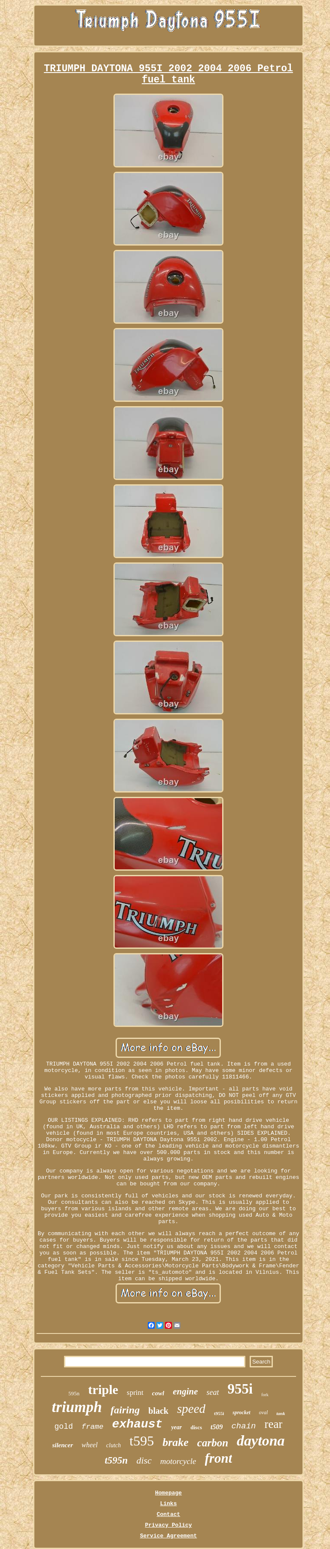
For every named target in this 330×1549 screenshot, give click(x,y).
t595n (116, 1460)
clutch (113, 1445)
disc (143, 1460)
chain (243, 1426)
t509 (217, 1427)
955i (240, 1389)
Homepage (168, 1493)
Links (168, 1503)
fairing (125, 1409)
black (158, 1410)
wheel (90, 1445)
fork (265, 1394)
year (176, 1427)
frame (93, 1427)
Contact (168, 1514)
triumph (77, 1407)
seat (213, 1392)
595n (73, 1393)
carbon (212, 1443)
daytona (260, 1441)
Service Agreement (168, 1536)
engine (185, 1391)
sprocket (241, 1412)
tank (280, 1413)
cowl (158, 1393)
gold (64, 1426)
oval (263, 1412)
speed (191, 1408)
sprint (135, 1392)
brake (175, 1442)
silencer (62, 1445)
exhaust (137, 1424)
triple (103, 1389)
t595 (141, 1441)
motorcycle (178, 1461)
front (218, 1458)
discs (196, 1427)
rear (273, 1424)
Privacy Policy (168, 1525)
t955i (219, 1413)
